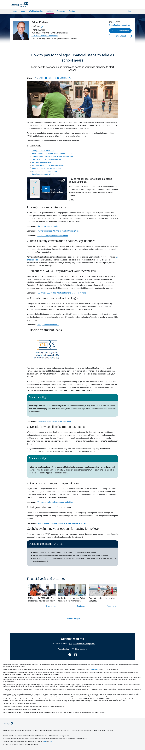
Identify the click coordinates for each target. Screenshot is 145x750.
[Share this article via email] (38, 78)
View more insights (72, 619)
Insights (50, 11)
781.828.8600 (114, 22)
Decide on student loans (41, 162)
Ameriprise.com (8, 730)
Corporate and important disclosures (27, 730)
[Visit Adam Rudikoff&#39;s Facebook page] (70, 654)
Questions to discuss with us (42, 174)
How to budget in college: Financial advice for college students (62, 523)
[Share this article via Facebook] (50, 78)
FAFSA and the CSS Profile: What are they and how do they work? (41, 599)
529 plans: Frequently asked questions (52, 236)
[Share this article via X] (69, 78)
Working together (36, 11)
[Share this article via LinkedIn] (62, 78)
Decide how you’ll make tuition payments (47, 165)
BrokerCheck (94, 669)
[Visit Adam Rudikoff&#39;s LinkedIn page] (75, 654)
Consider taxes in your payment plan (46, 168)
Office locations (79, 649)
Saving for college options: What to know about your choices (71, 599)
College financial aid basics (48, 325)
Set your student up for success (44, 171)
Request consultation (120, 31)
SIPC (51, 741)
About (23, 11)
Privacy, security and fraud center (81, 730)
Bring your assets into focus (42, 151)
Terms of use (64, 730)
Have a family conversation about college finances (51, 153)
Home (14, 11)
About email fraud (99, 730)
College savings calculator (47, 226)
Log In (130, 11)
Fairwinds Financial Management (44, 36)
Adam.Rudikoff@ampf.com (120, 25)
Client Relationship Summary (49, 730)
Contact (72, 11)
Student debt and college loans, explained (54, 421)
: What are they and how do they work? (71, 293)
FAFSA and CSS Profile (46, 293)
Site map (110, 730)
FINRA (45, 741)
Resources (61, 11)
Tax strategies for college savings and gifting (55, 502)
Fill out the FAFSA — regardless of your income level (52, 156)
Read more (50, 606)
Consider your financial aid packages (46, 159)
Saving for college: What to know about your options (58, 231)
